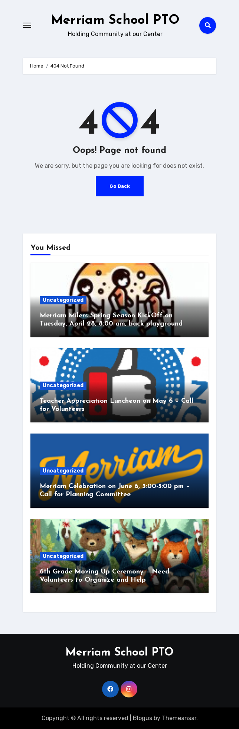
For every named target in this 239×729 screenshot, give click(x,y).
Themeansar (179, 718)
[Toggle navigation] (27, 25)
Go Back (119, 186)
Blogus (142, 718)
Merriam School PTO (115, 20)
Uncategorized (63, 300)
